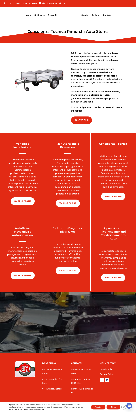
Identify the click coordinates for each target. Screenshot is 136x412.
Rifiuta (113, 407)
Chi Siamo (40, 14)
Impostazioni (38, 409)
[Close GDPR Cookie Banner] (123, 407)
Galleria (95, 14)
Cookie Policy (107, 369)
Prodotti (53, 14)
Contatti (106, 14)
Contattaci (81, 120)
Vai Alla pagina (22, 201)
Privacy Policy (107, 374)
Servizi (84, 14)
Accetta (98, 407)
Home (28, 14)
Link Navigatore (54, 389)
